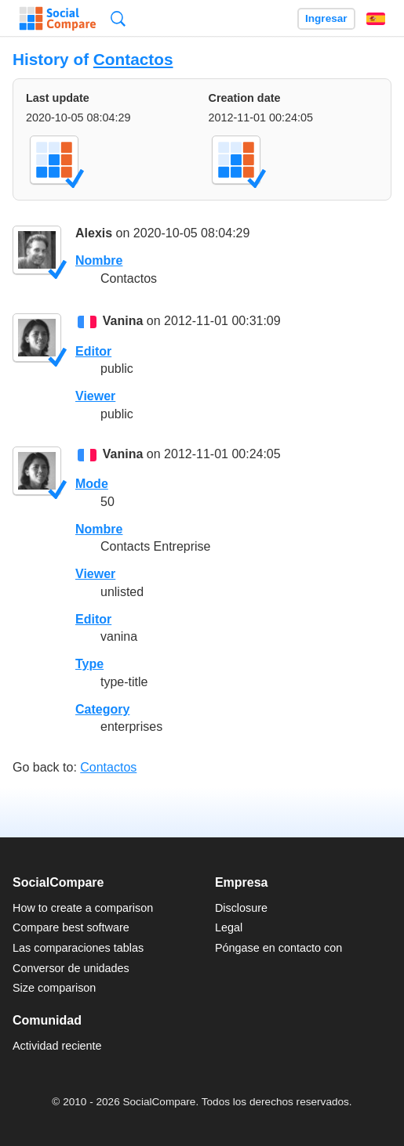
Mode (91, 483)
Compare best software (71, 927)
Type (89, 664)
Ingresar (326, 18)
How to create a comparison (83, 908)
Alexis (93, 233)
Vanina (123, 321)
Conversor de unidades (71, 968)
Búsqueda (118, 18)
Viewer (95, 396)
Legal (228, 927)
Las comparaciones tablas (78, 948)
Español (375, 19)
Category (102, 709)
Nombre (98, 260)
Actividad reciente (57, 1045)
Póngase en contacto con (278, 948)
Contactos (133, 59)
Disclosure (241, 908)
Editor (93, 351)
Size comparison (54, 988)
